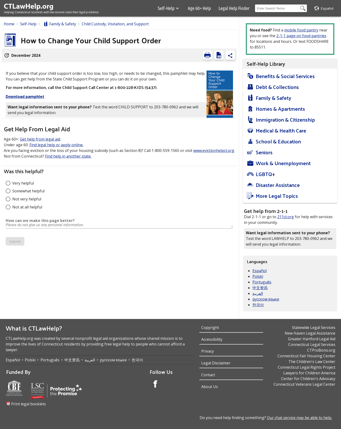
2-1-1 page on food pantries (301, 35)
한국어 (258, 304)
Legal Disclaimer (215, 363)
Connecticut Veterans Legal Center (304, 384)
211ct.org (285, 216)
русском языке (265, 299)
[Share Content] (230, 55)
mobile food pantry (301, 30)
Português (261, 282)
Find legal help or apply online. (56, 144)
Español (259, 270)
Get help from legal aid (40, 139)
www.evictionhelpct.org (213, 150)
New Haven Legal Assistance (310, 333)
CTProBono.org (321, 350)
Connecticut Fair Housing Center (306, 355)
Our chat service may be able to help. (299, 417)
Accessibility (211, 339)
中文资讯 (260, 287)
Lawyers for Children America (309, 373)
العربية (257, 293)
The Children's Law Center (311, 361)
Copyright (210, 327)
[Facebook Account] (155, 384)
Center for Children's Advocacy (308, 378)
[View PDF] (219, 55)
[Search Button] (303, 8)
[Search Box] (277, 8)
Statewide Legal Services (313, 327)
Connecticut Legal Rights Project (306, 367)
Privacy (207, 351)
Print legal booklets (28, 404)
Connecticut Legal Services (311, 344)
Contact (208, 374)
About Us (209, 386)
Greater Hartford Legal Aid (311, 338)
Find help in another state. (68, 156)
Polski (257, 276)
